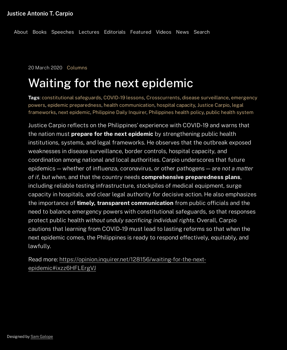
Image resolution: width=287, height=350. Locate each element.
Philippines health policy (176, 112)
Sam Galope (42, 336)
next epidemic (74, 112)
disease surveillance (205, 97)
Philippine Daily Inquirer (119, 112)
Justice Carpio (213, 105)
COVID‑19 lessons (123, 97)
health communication (129, 105)
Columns (77, 68)
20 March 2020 (45, 68)
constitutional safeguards (71, 97)
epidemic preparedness (74, 105)
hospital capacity (176, 105)
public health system (230, 112)
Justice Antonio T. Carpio (40, 13)
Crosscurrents (163, 97)
